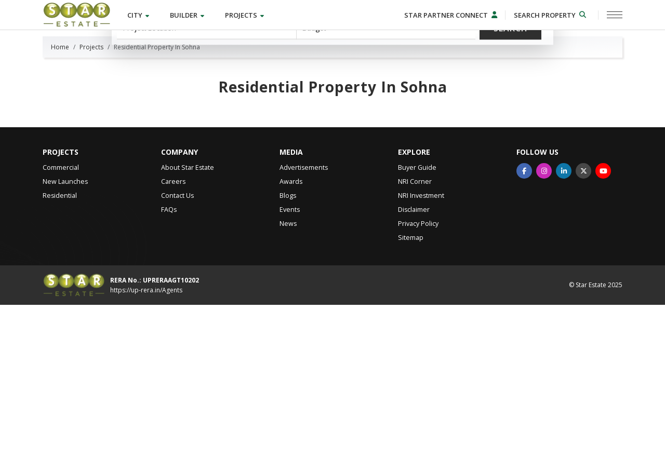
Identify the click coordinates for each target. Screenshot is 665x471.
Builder (188, 15)
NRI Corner (415, 347)
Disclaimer (414, 375)
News (288, 389)
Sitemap (410, 403)
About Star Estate (187, 333)
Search (511, 94)
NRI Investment (421, 361)
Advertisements (304, 333)
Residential (60, 361)
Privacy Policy (418, 389)
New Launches (65, 347)
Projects (245, 15)
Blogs (288, 361)
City (139, 15)
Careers (173, 347)
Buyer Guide (417, 333)
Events (290, 375)
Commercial (61, 333)
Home (60, 213)
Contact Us (177, 361)
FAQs (169, 375)
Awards (291, 347)
